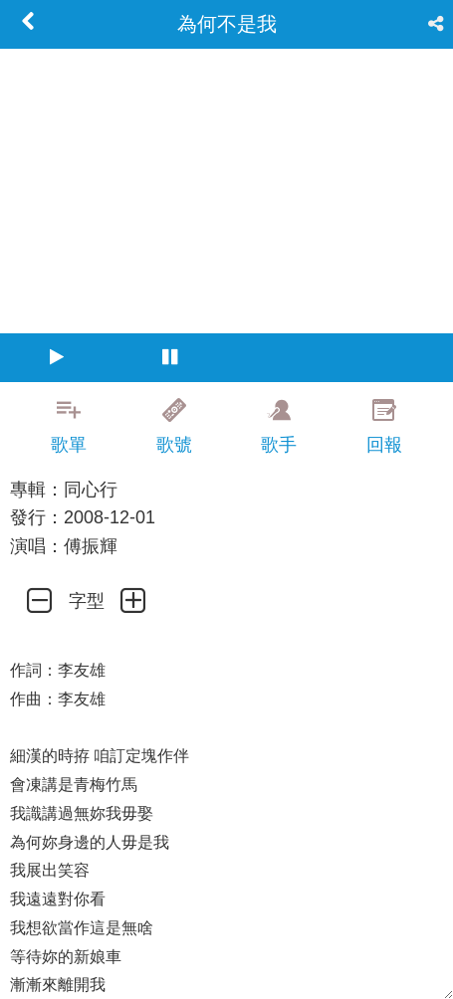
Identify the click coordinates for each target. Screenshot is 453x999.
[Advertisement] (226, 974)
